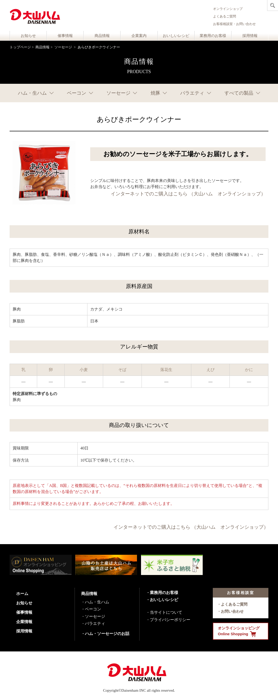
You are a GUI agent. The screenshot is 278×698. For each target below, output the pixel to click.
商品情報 (102, 36)
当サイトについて (166, 612)
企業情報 (24, 622)
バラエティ (192, 93)
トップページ (20, 47)
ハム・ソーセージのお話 (107, 633)
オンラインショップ (228, 9)
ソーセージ (63, 47)
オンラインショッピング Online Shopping (239, 631)
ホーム (22, 593)
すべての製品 (238, 93)
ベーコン (76, 93)
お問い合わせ (232, 611)
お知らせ (28, 36)
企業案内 (139, 36)
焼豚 (155, 93)
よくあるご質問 (224, 16)
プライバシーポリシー (170, 620)
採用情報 (250, 36)
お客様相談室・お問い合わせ (234, 24)
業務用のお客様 (213, 36)
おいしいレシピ (176, 36)
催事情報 (65, 36)
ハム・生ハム (32, 93)
